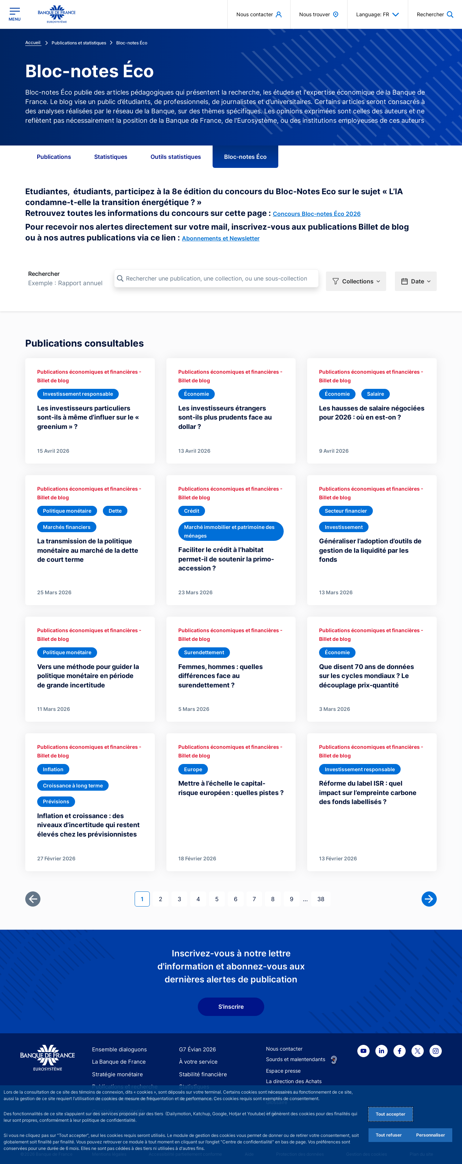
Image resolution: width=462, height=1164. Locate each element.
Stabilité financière (201, 1069)
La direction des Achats (294, 1076)
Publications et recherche (122, 1081)
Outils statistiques (176, 156)
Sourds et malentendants (295, 1054)
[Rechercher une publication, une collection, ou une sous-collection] (216, 278)
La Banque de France (117, 1057)
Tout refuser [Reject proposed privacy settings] (389, 1135)
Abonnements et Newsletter (221, 238)
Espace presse (283, 1066)
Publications (54, 156)
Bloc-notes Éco (245, 156)
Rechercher (44, 273)
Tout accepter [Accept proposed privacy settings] (390, 1114)
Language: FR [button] (377, 14)
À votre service (196, 1057)
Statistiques (110, 156)
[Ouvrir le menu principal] (15, 14)
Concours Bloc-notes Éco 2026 (317, 213)
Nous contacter (284, 1044)
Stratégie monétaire (115, 1069)
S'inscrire (231, 1001)
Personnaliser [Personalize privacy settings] (430, 1135)
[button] (356, 278)
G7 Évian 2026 (196, 1044)
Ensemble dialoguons (117, 1044)
